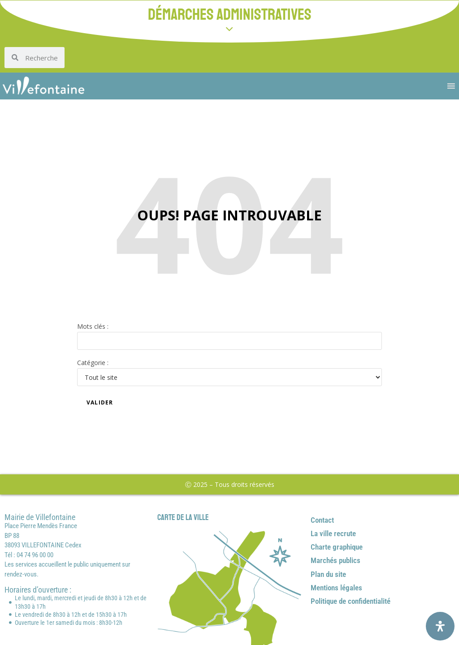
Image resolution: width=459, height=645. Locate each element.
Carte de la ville (183, 517)
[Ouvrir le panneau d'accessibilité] (440, 626)
